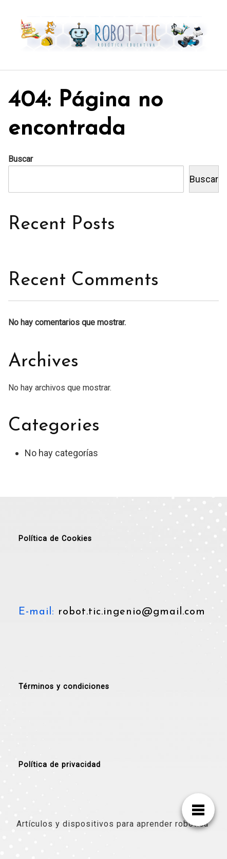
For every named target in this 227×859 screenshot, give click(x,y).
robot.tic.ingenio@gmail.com (129, 612)
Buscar (20, 159)
